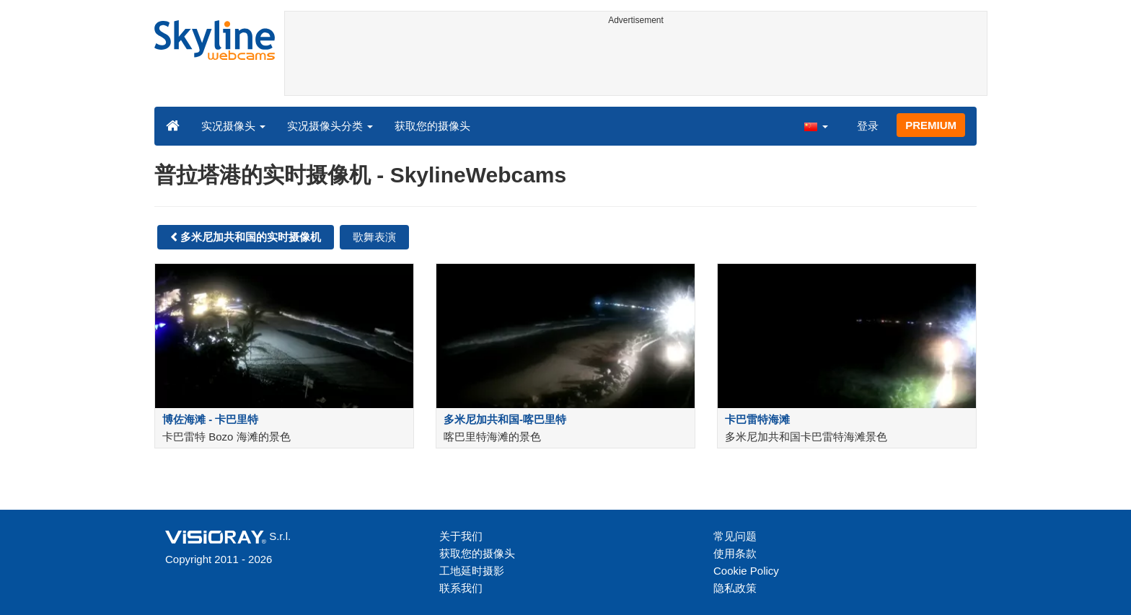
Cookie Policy (746, 571)
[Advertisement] (636, 62)
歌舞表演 (374, 237)
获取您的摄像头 (432, 126)
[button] (816, 125)
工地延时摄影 (471, 571)
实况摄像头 (233, 126)
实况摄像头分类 (330, 126)
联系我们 (461, 588)
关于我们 (461, 536)
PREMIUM (930, 125)
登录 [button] (868, 126)
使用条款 (735, 553)
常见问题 (735, 536)
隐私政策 (735, 588)
